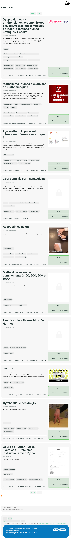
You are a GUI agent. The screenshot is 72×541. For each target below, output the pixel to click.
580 (53, 121)
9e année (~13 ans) (9, 160)
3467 (53, 168)
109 (53, 436)
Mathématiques (8, 104)
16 (59, 257)
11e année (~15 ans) (34, 160)
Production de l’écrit (9, 206)
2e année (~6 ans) (8, 65)
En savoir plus (64, 73)
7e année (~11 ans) (33, 68)
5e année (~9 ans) (8, 68)
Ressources (7, 521)
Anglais (6, 202)
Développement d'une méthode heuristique (15, 60)
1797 (53, 484)
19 (59, 432)
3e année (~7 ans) (20, 65)
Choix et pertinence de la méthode (13, 57)
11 (59, 305)
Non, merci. (62, 529)
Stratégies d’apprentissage (11, 53)
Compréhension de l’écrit (16, 202)
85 (53, 262)
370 (54, 392)
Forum (22, 521)
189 (59, 480)
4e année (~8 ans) (32, 65)
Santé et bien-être (8, 248)
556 (53, 358)
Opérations (14, 107)
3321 (59, 211)
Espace (16, 104)
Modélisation (37, 104)
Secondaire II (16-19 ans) (10, 163)
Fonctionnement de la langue (18, 347)
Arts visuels (7, 423)
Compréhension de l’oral (31, 202)
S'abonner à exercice (1, 495)
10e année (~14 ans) (21, 160)
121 (53, 73)
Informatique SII (8, 474)
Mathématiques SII (9, 154)
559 (53, 310)
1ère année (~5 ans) (9, 113)
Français (6, 49)
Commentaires (16, 521)
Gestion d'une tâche (34, 60)
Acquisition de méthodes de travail (29, 53)
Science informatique (9, 469)
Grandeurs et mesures (26, 104)
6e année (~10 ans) (21, 68)
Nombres (6, 107)
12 (59, 163)
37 (53, 216)
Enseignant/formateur (24, 163)
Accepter (56, 529)
